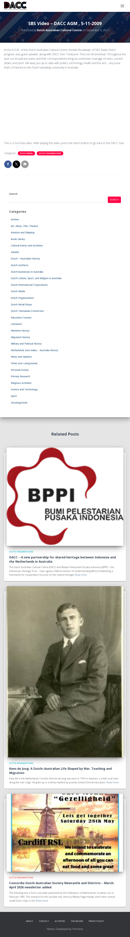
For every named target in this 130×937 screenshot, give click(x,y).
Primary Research (20, 376)
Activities (60, 921)
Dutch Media (26, 153)
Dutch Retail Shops (21, 304)
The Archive (77, 921)
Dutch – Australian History (25, 258)
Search (13, 193)
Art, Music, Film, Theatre (24, 226)
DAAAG (15, 252)
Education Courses (21, 317)
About (29, 921)
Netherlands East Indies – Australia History (34, 350)
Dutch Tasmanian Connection (27, 311)
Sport (14, 396)
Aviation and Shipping (23, 232)
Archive (15, 219)
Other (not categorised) (24, 363)
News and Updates (21, 356)
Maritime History (20, 330)
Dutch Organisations (50, 153)
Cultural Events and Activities (27, 245)
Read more (81, 574)
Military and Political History (26, 343)
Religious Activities (21, 383)
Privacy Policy (96, 921)
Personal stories (20, 369)
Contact (44, 921)
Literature (16, 324)
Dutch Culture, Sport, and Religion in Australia (36, 278)
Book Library (18, 239)
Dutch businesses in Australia (27, 271)
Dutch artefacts (19, 265)
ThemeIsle (77, 929)
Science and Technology (24, 389)
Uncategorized (19, 402)
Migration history (20, 337)
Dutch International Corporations (29, 284)
